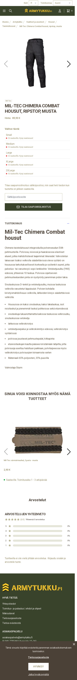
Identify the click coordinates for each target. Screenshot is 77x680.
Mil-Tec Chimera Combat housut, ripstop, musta (40, 26)
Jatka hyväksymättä (38, 674)
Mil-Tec (8, 101)
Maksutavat (8, 613)
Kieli (26, 3)
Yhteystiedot (9, 603)
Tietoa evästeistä (11, 623)
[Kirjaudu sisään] (60, 11)
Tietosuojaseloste (11, 618)
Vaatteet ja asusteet (35, 22)
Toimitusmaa (46, 3)
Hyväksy (38, 666)
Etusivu (5, 22)
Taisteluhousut (8, 26)
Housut (51, 22)
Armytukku (17, 22)
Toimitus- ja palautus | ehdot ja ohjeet (21, 608)
